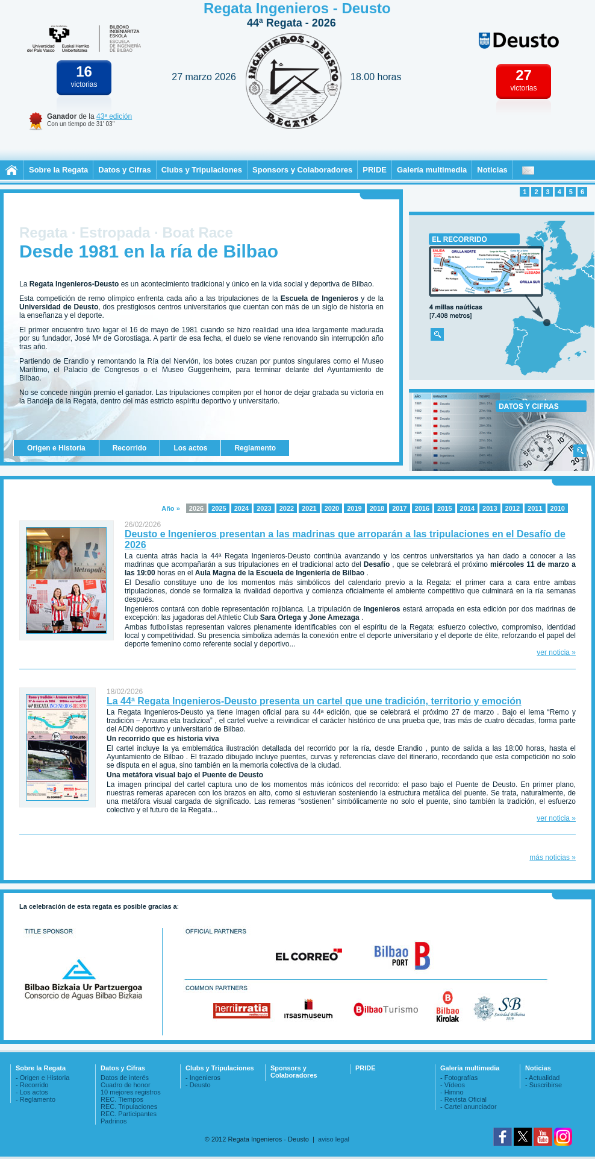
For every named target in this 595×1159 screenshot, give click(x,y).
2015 (444, 508)
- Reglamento (35, 1099)
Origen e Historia (56, 448)
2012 (512, 508)
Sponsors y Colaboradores (302, 169)
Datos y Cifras (124, 169)
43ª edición (114, 116)
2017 (399, 508)
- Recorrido (32, 1084)
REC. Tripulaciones (129, 1106)
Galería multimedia (432, 169)
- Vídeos (452, 1084)
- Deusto (198, 1084)
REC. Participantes (129, 1113)
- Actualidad (542, 1077)
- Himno (452, 1092)
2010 (557, 508)
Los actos (190, 448)
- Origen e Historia (42, 1077)
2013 (489, 508)
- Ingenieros (202, 1077)
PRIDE (375, 169)
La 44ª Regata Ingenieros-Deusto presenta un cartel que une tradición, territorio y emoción (314, 701)
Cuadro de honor (126, 1084)
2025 (218, 508)
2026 (196, 508)
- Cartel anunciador (468, 1106)
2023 (264, 508)
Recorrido (130, 448)
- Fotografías (459, 1077)
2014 (467, 508)
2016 (422, 508)
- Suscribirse (543, 1084)
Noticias (492, 169)
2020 (332, 508)
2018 (377, 508)
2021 (309, 508)
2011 (535, 508)
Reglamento (255, 448)
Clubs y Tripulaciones (201, 169)
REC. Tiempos (122, 1099)
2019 (354, 508)
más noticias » (552, 857)
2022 (286, 508)
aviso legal (333, 1139)
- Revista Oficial (463, 1099)
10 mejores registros (131, 1092)
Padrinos (113, 1121)
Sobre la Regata (58, 169)
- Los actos (32, 1092)
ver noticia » (556, 652)
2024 (241, 508)
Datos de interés (125, 1077)
